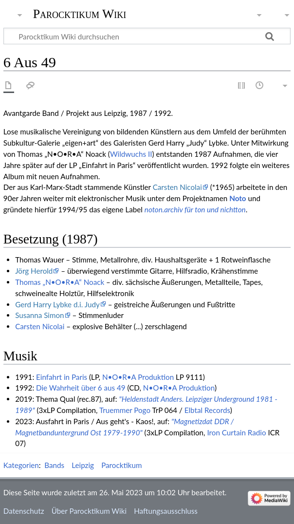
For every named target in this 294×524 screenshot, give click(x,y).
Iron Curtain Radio (236, 432)
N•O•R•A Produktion (138, 377)
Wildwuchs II (131, 154)
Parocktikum (121, 465)
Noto (237, 198)
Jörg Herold (34, 270)
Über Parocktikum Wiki (89, 510)
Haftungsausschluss (166, 510)
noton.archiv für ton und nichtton (195, 209)
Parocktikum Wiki (80, 13)
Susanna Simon (39, 315)
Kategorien (21, 465)
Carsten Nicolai (177, 187)
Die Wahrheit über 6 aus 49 (81, 387)
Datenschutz (23, 510)
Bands (54, 465)
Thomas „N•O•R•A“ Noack (59, 282)
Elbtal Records (207, 410)
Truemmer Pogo (124, 410)
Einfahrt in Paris (61, 377)
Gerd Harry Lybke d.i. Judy (57, 304)
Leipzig (83, 465)
